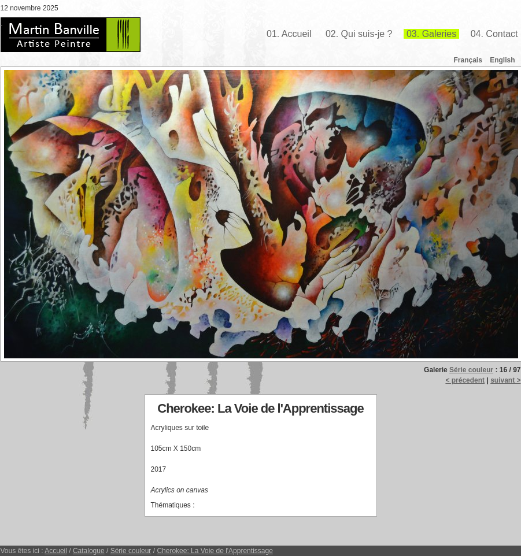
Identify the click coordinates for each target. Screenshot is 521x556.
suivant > (505, 380)
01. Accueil (289, 34)
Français (467, 60)
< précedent (465, 380)
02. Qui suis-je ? (359, 34)
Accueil (56, 551)
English (502, 60)
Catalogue (89, 551)
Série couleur (471, 370)
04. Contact (494, 34)
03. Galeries (431, 34)
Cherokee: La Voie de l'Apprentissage (214, 551)
